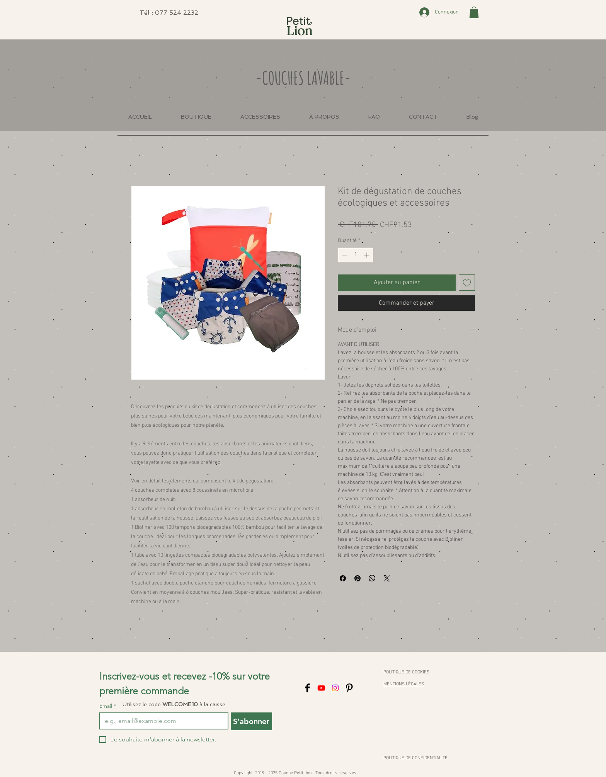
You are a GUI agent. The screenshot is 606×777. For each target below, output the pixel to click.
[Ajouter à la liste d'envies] (467, 282)
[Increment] (367, 255)
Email (107, 706)
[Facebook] (307, 687)
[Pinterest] (349, 687)
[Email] (161, 721)
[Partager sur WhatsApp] (372, 578)
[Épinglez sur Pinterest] (357, 578)
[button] (474, 12)
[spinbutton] (356, 255)
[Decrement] (344, 255)
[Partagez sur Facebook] (342, 578)
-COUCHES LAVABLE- (303, 77)
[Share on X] (387, 578)
